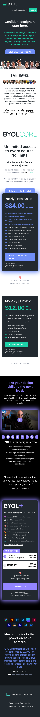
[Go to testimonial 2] (13, 674)
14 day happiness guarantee (20, 280)
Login (33, 10)
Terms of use (14, 703)
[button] (20, 420)
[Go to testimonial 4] (22, 674)
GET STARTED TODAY (20, 52)
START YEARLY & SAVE (18, 257)
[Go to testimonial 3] (18, 674)
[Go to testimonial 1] (9, 674)
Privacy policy (25, 703)
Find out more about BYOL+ (13, 545)
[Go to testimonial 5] (26, 674)
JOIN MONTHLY (17, 344)
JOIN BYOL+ (20, 586)
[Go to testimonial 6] (30, 674)
